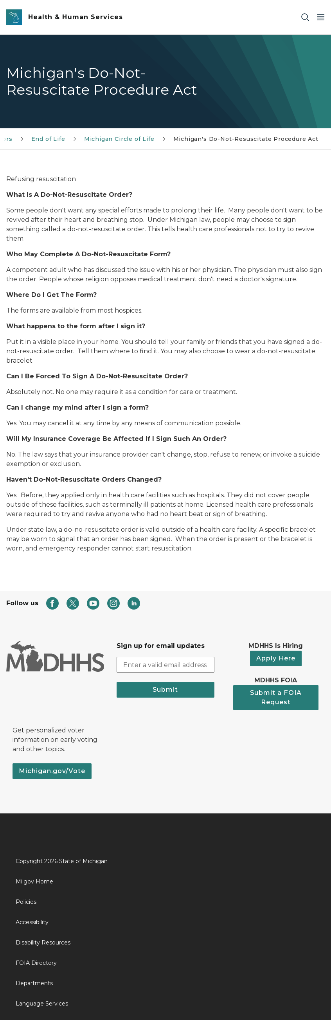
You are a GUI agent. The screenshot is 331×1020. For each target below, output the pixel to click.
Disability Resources (43, 942)
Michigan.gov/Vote (52, 771)
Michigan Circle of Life (119, 138)
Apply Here (275, 658)
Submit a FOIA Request (276, 697)
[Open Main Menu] (321, 17)
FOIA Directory (36, 962)
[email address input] (165, 665)
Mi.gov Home (34, 881)
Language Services (42, 1003)
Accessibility (32, 922)
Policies (26, 901)
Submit (165, 689)
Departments (34, 983)
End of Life (48, 138)
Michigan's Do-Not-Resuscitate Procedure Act (245, 138)
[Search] (305, 17)
